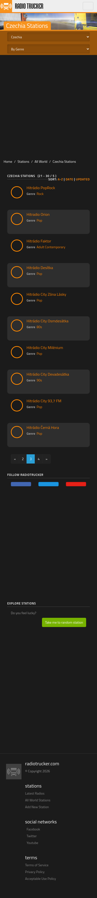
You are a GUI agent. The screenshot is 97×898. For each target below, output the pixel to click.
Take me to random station (64, 622)
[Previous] (15, 459)
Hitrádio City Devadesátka (48, 374)
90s (39, 380)
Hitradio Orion (38, 214)
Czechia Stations (64, 161)
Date (69, 179)
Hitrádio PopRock (41, 188)
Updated (83, 179)
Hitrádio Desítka (40, 268)
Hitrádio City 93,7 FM (44, 401)
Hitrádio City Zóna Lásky (46, 294)
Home (8, 161)
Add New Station (37, 806)
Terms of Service (36, 864)
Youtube (32, 842)
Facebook (33, 829)
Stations (23, 161)
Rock (40, 193)
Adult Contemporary (51, 246)
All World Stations (37, 800)
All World (41, 161)
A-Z (60, 179)
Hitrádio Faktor (39, 241)
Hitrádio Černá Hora (43, 427)
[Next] (46, 459)
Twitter (32, 835)
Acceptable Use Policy (40, 878)
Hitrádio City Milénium (45, 347)
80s (39, 326)
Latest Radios (34, 793)
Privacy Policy (35, 871)
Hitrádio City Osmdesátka (48, 321)
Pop (39, 220)
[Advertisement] (48, 106)
